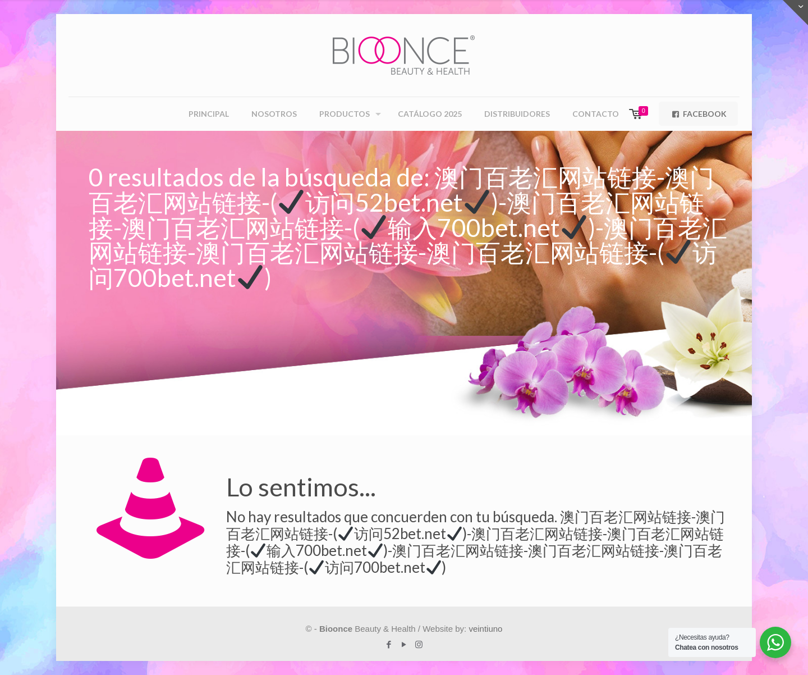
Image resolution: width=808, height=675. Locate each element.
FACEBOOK (698, 113)
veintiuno (485, 628)
